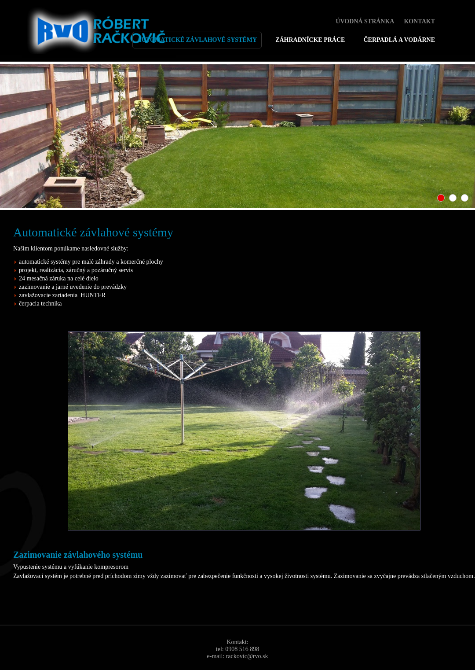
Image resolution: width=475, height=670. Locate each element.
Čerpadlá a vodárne (399, 40)
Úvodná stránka (365, 21)
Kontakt (419, 21)
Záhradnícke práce (310, 40)
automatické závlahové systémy (197, 40)
